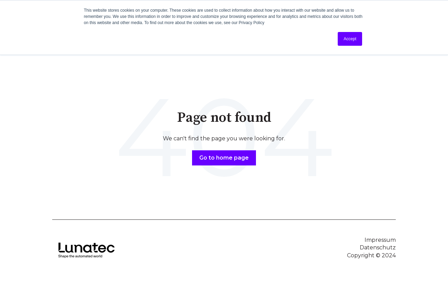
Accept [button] (350, 38)
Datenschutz (378, 247)
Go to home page (224, 157)
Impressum (380, 240)
